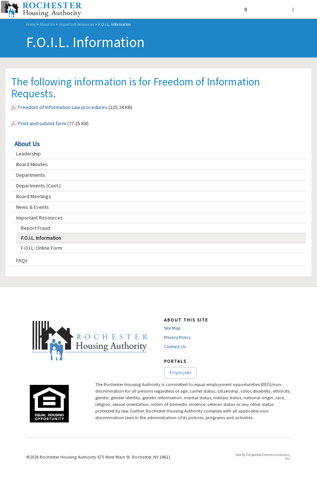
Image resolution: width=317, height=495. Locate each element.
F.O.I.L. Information (41, 238)
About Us (47, 24)
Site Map (172, 328)
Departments (30, 175)
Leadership (28, 153)
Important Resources (76, 24)
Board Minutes (32, 164)
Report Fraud (35, 228)
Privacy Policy (177, 337)
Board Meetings (33, 196)
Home (31, 24)
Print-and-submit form (42, 123)
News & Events (32, 207)
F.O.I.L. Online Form (41, 248)
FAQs (22, 260)
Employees (180, 372)
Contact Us (175, 346)
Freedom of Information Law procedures (62, 107)
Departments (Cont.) (38, 185)
